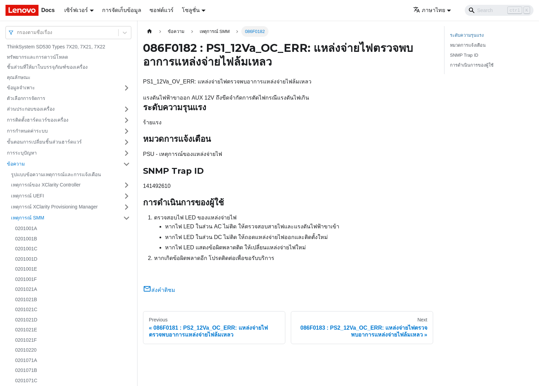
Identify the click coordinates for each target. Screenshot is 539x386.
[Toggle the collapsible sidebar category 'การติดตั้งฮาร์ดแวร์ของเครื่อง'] (126, 120)
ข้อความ (16, 164)
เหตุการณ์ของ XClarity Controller (45, 185)
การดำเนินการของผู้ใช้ (472, 65)
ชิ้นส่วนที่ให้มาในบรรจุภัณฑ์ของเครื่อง (47, 67)
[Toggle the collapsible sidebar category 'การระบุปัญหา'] (126, 153)
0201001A (26, 228)
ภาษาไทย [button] (429, 10)
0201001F (26, 279)
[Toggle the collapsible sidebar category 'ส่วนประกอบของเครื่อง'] (126, 109)
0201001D (26, 259)
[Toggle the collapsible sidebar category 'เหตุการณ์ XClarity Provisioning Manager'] (126, 207)
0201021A (26, 289)
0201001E (26, 269)
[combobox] (17, 32)
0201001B (26, 238)
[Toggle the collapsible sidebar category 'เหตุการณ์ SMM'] (126, 218)
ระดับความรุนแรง (467, 35)
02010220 (25, 350)
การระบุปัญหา (22, 153)
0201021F (26, 340)
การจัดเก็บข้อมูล (121, 10)
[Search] (499, 10)
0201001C (26, 248)
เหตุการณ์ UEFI (27, 195)
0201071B (26, 370)
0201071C (26, 380)
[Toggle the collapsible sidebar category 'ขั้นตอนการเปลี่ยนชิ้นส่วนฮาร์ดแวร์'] (126, 142)
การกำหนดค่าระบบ (27, 131)
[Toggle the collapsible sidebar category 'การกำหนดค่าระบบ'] (126, 131)
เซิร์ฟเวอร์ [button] (76, 10)
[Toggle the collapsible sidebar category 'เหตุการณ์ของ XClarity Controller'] (126, 185)
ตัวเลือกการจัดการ (26, 98)
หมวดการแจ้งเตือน (468, 45)
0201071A (26, 360)
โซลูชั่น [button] (191, 10)
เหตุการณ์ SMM (27, 217)
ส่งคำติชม (159, 290)
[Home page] (149, 31)
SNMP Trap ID (464, 55)
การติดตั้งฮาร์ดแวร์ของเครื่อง (37, 120)
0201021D (26, 319)
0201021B (26, 299)
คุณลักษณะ (19, 77)
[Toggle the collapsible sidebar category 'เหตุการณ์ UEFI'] (126, 196)
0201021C (26, 309)
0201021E (26, 329)
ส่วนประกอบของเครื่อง (31, 109)
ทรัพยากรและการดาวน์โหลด (37, 57)
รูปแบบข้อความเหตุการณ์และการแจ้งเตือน (56, 174)
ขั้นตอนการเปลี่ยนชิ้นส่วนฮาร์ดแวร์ (44, 142)
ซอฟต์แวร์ (162, 10)
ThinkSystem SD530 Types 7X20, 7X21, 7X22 (56, 46)
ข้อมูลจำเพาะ (21, 87)
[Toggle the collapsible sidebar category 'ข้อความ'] (126, 164)
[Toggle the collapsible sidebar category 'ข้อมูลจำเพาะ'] (126, 87)
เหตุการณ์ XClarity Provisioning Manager (54, 206)
